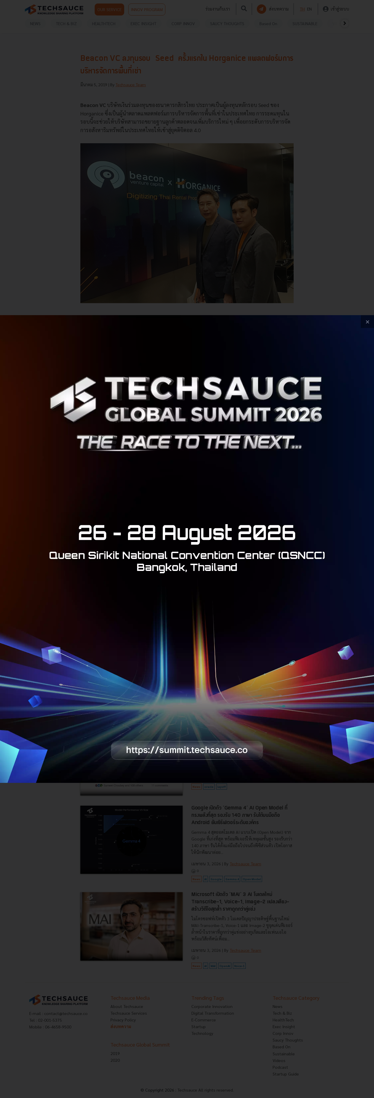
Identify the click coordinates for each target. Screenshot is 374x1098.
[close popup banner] (367, 321)
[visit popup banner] (187, 549)
